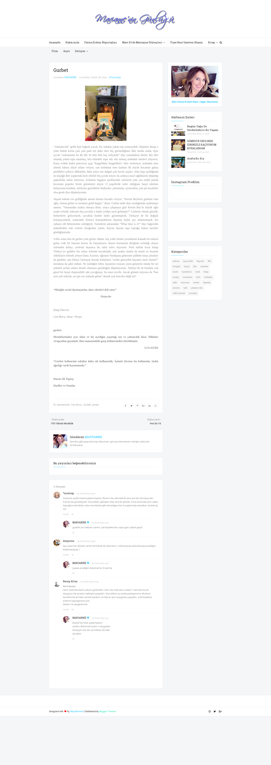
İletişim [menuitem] (80, 51)
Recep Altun (70, 581)
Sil (72, 514)
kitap (206, 272)
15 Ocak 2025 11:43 (100, 618)
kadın (175, 272)
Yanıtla (66, 514)
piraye (95, 404)
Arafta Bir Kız (195, 158)
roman (196, 282)
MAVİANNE (70, 77)
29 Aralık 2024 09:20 (86, 493)
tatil (185, 288)
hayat (186, 266)
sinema (176, 288)
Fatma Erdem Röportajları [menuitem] (100, 42)
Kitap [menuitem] (211, 42)
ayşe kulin (188, 261)
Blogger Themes (107, 711)
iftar (195, 266)
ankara (176, 261)
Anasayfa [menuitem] (54, 42)
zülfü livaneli (179, 293)
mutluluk (208, 277)
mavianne (187, 277)
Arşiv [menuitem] (66, 51)
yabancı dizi (197, 288)
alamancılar (63, 404)
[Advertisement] (103, 740)
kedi (197, 272)
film (209, 261)
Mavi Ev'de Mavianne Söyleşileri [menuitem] (142, 42)
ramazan (185, 282)
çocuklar (193, 293)
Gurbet (87, 404)
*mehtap (68, 493)
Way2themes (76, 711)
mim (198, 277)
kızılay (176, 277)
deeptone (68, 541)
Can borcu (76, 404)
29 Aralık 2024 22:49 (90, 581)
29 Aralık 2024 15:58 (86, 541)
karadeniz (187, 272)
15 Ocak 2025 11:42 (100, 522)
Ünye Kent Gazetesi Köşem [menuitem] (186, 42)
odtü (175, 282)
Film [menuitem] (55, 51)
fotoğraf (176, 266)
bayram (200, 261)
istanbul (204, 266)
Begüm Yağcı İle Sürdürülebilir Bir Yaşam (202, 128)
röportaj (206, 282)
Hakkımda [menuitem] (72, 42)
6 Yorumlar (115, 77)
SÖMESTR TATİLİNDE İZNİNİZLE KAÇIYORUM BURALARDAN (201, 144)
